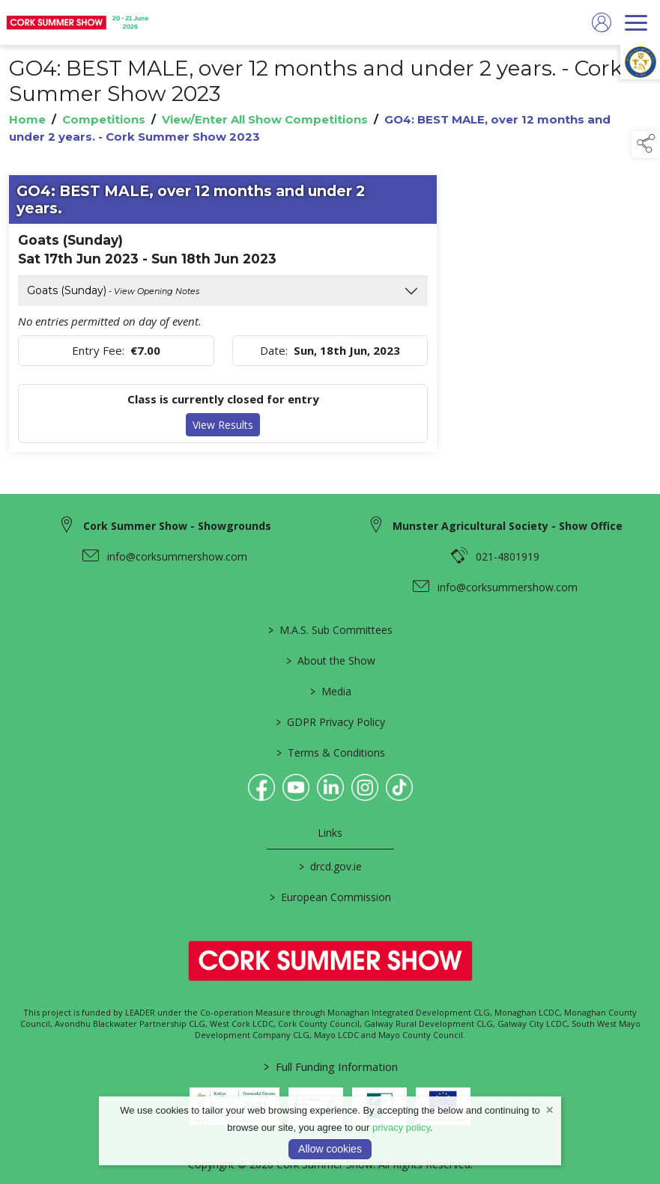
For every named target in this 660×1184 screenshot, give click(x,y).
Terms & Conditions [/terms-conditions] (330, 752)
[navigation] (636, 22)
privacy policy (401, 1127)
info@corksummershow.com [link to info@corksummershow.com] (177, 556)
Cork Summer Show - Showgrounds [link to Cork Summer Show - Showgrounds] (177, 526)
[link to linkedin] (330, 787)
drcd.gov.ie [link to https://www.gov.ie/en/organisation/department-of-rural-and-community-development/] (330, 866)
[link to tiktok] (399, 787)
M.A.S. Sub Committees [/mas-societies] (330, 629)
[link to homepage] (79, 22)
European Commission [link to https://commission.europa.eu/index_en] (330, 897)
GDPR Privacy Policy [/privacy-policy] (330, 721)
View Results (223, 425)
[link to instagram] (364, 787)
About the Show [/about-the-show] (330, 660)
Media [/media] (330, 691)
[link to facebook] (261, 787)
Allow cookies (330, 1149)
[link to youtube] (295, 787)
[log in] (602, 22)
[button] (646, 144)
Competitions (103, 119)
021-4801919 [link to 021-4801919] (507, 556)
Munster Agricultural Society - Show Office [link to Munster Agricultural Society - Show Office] (508, 526)
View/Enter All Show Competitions (265, 119)
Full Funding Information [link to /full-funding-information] (330, 1066)
